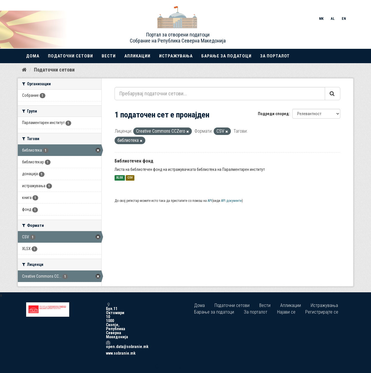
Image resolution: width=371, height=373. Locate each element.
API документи (231, 201)
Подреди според (273, 113)
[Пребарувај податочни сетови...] (220, 93)
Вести (109, 56)
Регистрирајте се (321, 312)
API (210, 201)
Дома (32, 56)
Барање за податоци (226, 56)
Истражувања (176, 56)
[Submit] (332, 93)
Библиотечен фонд (134, 161)
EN (344, 19)
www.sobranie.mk (108, 353)
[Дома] (24, 70)
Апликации (137, 56)
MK (321, 19)
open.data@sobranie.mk (108, 344)
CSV (130, 178)
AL (333, 19)
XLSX (119, 178)
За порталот (275, 56)
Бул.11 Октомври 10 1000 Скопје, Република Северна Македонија (108, 320)
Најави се (286, 312)
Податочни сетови (70, 56)
